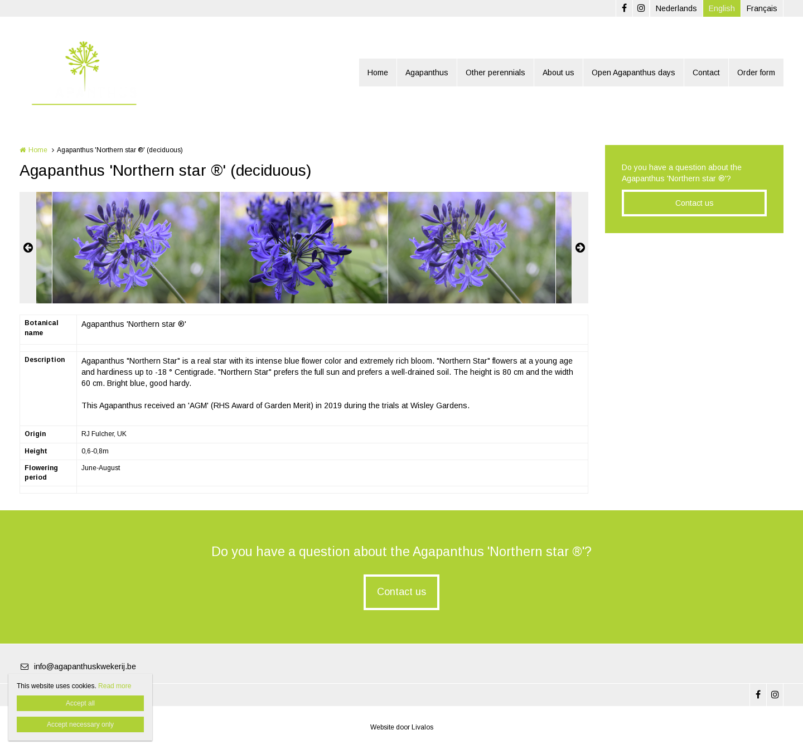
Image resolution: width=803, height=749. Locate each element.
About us (558, 72)
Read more (114, 686)
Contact (706, 72)
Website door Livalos (401, 727)
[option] (304, 247)
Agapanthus (426, 72)
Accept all (80, 703)
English (722, 8)
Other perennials (495, 72)
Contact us (694, 203)
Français (762, 8)
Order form (756, 72)
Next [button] (580, 247)
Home (377, 72)
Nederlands (676, 8)
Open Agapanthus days (633, 72)
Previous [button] (28, 247)
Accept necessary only (80, 724)
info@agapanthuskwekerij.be (78, 666)
